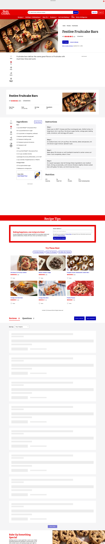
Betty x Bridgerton (81, 17)
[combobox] (50, 12)
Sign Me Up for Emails (59, 238)
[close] (103, 1)
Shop (73, 17)
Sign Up (94, 12)
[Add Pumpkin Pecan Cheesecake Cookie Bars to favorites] (68, 278)
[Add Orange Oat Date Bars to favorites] (11, 303)
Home (64, 25)
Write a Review (79, 318)
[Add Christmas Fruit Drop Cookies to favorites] (11, 278)
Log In (101, 12)
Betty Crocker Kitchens (67, 45)
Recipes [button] (20, 17)
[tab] (14, 318)
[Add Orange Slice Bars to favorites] (39, 303)
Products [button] (53, 17)
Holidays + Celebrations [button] (32, 17)
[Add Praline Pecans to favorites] (68, 303)
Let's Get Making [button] (63, 17)
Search (76, 12)
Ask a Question (91, 318)
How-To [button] (45, 17)
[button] (11, 62)
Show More (52, 526)
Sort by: (11, 327)
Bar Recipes (75, 25)
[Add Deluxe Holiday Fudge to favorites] (39, 278)
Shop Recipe (38, 122)
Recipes (69, 25)
